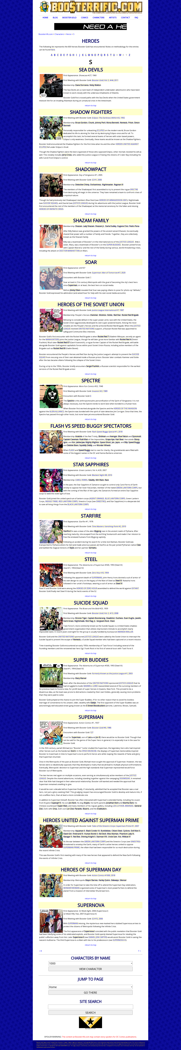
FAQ (136, 17)
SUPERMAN (97, 577)
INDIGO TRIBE (51, 501)
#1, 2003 (112, 673)
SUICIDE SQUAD (50, 203)
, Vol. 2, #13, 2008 (105, 613)
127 (91, 732)
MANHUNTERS (52, 339)
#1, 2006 (97, 179)
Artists (112, 17)
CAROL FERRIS (81, 480)
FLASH (72, 450)
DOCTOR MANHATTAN (69, 250)
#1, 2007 (115, 826)
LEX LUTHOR (118, 806)
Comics (84, 17)
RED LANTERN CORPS (68, 501)
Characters (98, 17)
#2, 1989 (99, 391)
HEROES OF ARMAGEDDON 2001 (113, 200)
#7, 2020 (108, 272)
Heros (68, 34)
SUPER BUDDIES (113, 244)
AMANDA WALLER (125, 632)
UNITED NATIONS (86, 328)
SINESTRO (100, 501)
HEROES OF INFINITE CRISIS (51, 209)
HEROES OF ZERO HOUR (87, 588)
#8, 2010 (102, 475)
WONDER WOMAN (71, 888)
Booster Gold (69, 17)
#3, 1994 (100, 572)
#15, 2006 (97, 918)
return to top (90, 105)
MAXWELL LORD (90, 686)
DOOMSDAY (124, 778)
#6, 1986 (101, 727)
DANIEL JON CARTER (98, 937)
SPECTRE (134, 189)
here (53, 49)
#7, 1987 (108, 310)
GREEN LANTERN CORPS (127, 487)
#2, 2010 (109, 526)
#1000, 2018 (103, 875)
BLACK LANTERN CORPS (78, 504)
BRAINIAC (129, 806)
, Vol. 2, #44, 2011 (105, 80)
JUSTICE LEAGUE (80, 203)
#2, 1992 (108, 118)
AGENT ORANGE (97, 498)
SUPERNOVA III (119, 940)
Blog (55, 17)
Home (45, 17)
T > (139, 951)
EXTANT (135, 588)
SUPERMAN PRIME (71, 847)
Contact (125, 17)
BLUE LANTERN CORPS (115, 498)
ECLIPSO (101, 130)
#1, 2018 (107, 431)
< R (40, 951)
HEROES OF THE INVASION (125, 408)
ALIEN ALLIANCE (56, 411)
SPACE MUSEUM (89, 751)
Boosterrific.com (46, 34)
